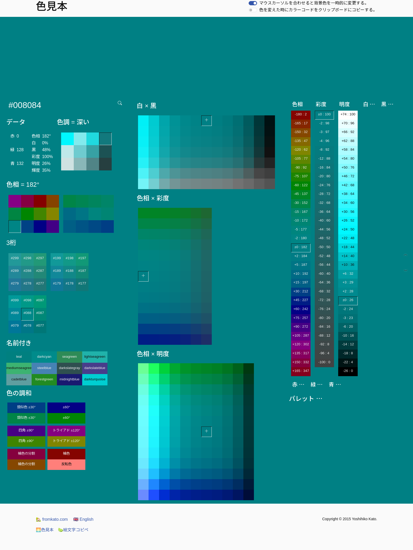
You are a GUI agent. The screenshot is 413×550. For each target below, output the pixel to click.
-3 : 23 (348, 318)
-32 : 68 (324, 203)
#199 (57, 258)
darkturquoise (95, 379)
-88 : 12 (324, 335)
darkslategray (69, 368)
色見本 (45, 530)
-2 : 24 (348, 309)
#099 (15, 300)
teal (19, 357)
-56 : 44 (324, 265)
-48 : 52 (324, 238)
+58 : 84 (348, 149)
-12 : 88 (324, 158)
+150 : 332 (300, 362)
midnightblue (70, 379)
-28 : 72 (324, 194)
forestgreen (44, 379)
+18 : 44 (348, 247)
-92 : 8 (324, 344)
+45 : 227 (300, 300)
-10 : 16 (348, 335)
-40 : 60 (324, 220)
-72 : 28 (324, 300)
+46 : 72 (348, 176)
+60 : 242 (300, 309)
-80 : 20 (324, 318)
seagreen (69, 357)
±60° (66, 407)
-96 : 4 (324, 353)
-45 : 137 (301, 194)
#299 (15, 258)
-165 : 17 (301, 123)
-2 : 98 (324, 123)
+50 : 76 (348, 167)
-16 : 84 (324, 167)
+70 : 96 (348, 123)
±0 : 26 (348, 300)
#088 (27, 313)
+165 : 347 (300, 371)
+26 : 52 (348, 220)
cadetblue (19, 379)
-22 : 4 (348, 362)
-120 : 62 (301, 149)
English (83, 519)
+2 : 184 (300, 256)
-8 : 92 (324, 149)
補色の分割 (26, 453)
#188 (69, 271)
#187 (82, 271)
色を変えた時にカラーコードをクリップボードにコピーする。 (318, 10)
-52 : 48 (324, 256)
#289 (15, 271)
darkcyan (44, 357)
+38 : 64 (348, 194)
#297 (40, 258)
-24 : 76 (324, 185)
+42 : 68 (348, 185)
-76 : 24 (324, 309)
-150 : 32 (301, 132)
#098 (27, 300)
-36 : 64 (324, 212)
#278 (27, 283)
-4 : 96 (324, 141)
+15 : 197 (300, 282)
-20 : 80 (324, 176)
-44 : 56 (324, 229)
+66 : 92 (348, 132)
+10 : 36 (348, 265)
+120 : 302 (300, 344)
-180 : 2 (301, 114)
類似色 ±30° (26, 407)
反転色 (66, 464)
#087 (40, 313)
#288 (27, 271)
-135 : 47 (301, 141)
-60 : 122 (301, 185)
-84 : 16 (324, 326)
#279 (15, 283)
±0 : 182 (300, 247)
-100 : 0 (324, 362)
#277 (40, 283)
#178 (69, 283)
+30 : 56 (348, 212)
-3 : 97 (324, 132)
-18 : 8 (348, 353)
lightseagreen (94, 357)
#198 (69, 258)
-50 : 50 (324, 247)
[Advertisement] (206, 56)
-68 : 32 (324, 291)
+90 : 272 (300, 326)
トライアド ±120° (66, 430)
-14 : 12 (348, 344)
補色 (66, 453)
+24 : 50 (348, 229)
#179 (57, 283)
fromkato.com (52, 519)
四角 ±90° (26, 430)
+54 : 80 (348, 158)
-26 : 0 (348, 371)
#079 (15, 325)
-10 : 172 (301, 220)
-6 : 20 (348, 326)
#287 (40, 271)
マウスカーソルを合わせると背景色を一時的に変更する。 (314, 3)
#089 (15, 313)
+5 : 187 (300, 265)
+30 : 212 (300, 291)
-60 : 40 (324, 274)
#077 (40, 325)
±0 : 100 (324, 114)
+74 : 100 (348, 114)
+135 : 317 (300, 353)
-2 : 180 (301, 238)
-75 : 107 (301, 176)
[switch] (253, 3)
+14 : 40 (348, 256)
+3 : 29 (347, 282)
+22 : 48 (348, 238)
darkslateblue (94, 368)
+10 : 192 (300, 274)
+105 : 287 (300, 335)
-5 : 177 (301, 229)
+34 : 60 (348, 203)
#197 (82, 258)
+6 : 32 (347, 274)
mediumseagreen (19, 368)
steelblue (44, 368)
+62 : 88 (348, 141)
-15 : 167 (301, 212)
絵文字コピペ (73, 530)
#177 (82, 283)
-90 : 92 (301, 167)
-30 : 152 (301, 203)
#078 (27, 325)
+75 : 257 (300, 318)
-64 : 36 (324, 282)
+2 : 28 (347, 291)
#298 (27, 258)
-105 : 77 (301, 158)
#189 (57, 271)
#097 (40, 300)
